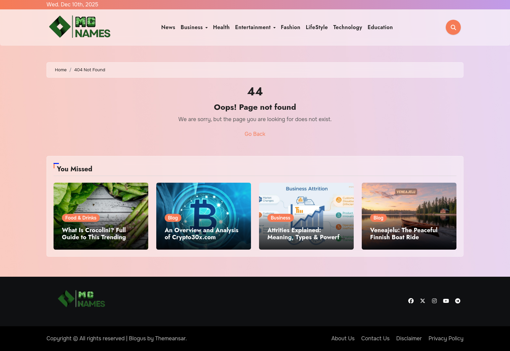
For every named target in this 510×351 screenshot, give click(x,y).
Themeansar (170, 338)
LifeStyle (317, 27)
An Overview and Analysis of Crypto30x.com (202, 234)
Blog (173, 218)
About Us (342, 338)
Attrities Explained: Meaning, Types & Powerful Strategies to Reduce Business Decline (305, 241)
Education (380, 27)
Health (221, 27)
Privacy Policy (445, 338)
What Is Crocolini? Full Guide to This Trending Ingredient (94, 237)
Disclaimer (409, 338)
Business (193, 27)
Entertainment (254, 27)
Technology (347, 27)
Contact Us (375, 338)
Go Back (255, 134)
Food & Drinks (80, 218)
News (168, 27)
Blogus (137, 338)
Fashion (290, 27)
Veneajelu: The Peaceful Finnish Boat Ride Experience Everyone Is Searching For (403, 241)
